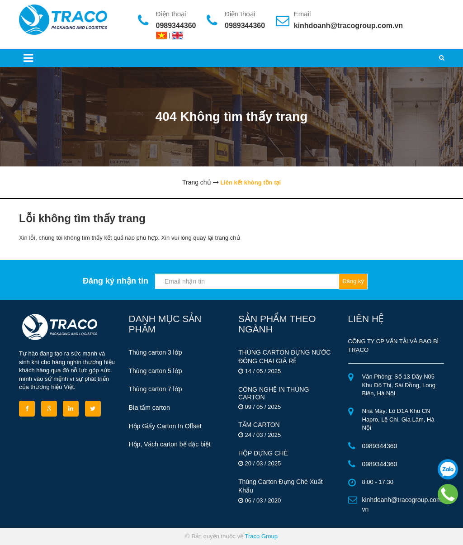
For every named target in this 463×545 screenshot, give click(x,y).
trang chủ (227, 237)
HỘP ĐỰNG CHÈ (263, 453)
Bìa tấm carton (149, 407)
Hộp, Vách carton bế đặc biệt (170, 444)
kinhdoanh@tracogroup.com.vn (348, 25)
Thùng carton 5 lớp (155, 370)
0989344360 (176, 25)
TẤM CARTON (259, 424)
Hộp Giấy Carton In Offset (165, 426)
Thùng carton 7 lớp (155, 389)
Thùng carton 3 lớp (155, 352)
